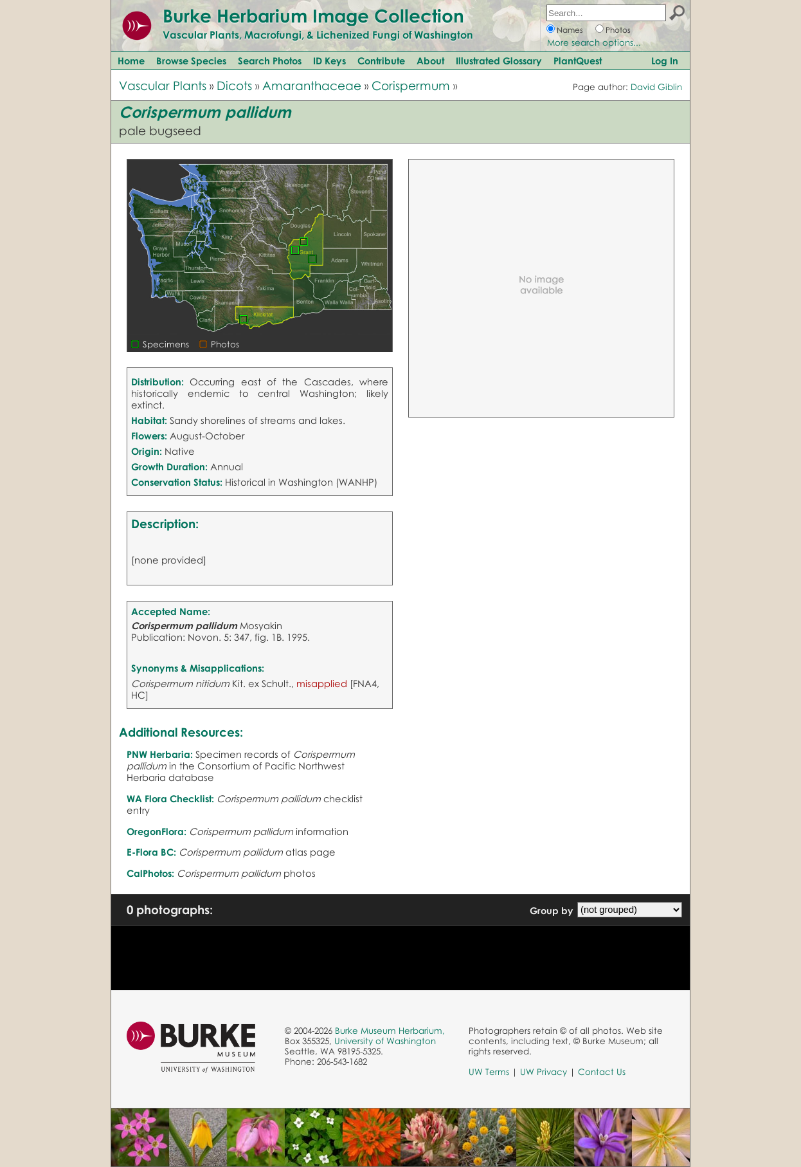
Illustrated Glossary (499, 60)
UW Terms (489, 1072)
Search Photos (270, 60)
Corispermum (411, 85)
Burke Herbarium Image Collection (313, 15)
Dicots (234, 85)
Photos (618, 30)
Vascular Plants (162, 85)
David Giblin (656, 87)
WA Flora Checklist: (170, 798)
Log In (664, 60)
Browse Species (191, 60)
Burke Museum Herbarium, (390, 1030)
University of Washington (385, 1041)
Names (570, 30)
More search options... (594, 42)
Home (131, 60)
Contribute (381, 60)
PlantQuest (578, 60)
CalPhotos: (150, 873)
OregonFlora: (156, 831)
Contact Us (602, 1072)
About (430, 60)
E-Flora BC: (151, 852)
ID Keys (329, 60)
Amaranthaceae (311, 85)
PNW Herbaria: (160, 754)
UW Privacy (543, 1072)
